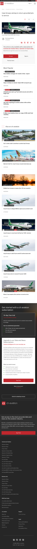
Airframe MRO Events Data (8, 472)
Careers (3, 525)
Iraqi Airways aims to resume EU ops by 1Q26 (14, 274)
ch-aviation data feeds (7, 501)
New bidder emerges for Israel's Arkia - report (16, 73)
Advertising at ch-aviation (7, 518)
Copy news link (31, 42)
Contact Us (4, 527)
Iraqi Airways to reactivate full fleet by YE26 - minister (17, 233)
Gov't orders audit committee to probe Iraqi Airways (16, 143)
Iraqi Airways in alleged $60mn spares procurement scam (18, 208)
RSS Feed (34, 42)
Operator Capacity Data (7, 455)
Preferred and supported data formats (10, 503)
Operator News (5, 444)
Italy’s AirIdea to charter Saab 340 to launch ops (17, 83)
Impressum (21, 526)
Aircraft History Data (6, 463)
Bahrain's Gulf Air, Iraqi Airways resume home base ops (17, 164)
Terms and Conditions (23, 522)
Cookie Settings (22, 514)
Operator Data (5, 446)
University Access (6, 520)
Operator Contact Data (7, 451)
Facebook (28, 42)
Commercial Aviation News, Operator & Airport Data (18, 48)
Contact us (18, 387)
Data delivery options (6, 505)
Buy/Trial (18, 380)
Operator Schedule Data (7, 453)
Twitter (17, 540)
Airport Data (4, 448)
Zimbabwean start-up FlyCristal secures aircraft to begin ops (18, 92)
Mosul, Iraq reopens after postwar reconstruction (16, 294)
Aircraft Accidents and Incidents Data (10, 468)
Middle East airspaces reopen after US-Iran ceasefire (17, 188)
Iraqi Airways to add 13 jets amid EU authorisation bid (16, 253)
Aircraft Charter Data (6, 465)
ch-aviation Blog (5, 516)
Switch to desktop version (18, 396)
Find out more (10, 60)
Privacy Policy (22, 524)
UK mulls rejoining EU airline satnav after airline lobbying (17, 103)
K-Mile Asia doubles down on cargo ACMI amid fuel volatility (18, 113)
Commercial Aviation (10, 9)
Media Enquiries (5, 522)
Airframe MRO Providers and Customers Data (12, 470)
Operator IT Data (5, 457)
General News (19, 9)
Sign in (30, 3)
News (3, 9)
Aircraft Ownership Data (7, 461)
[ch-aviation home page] (7, 3)
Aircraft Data (5, 459)
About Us (4, 514)
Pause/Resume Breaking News (36, 1)
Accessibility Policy (23, 528)
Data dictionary (5, 507)
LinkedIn (21, 42)
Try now (11, 56)
